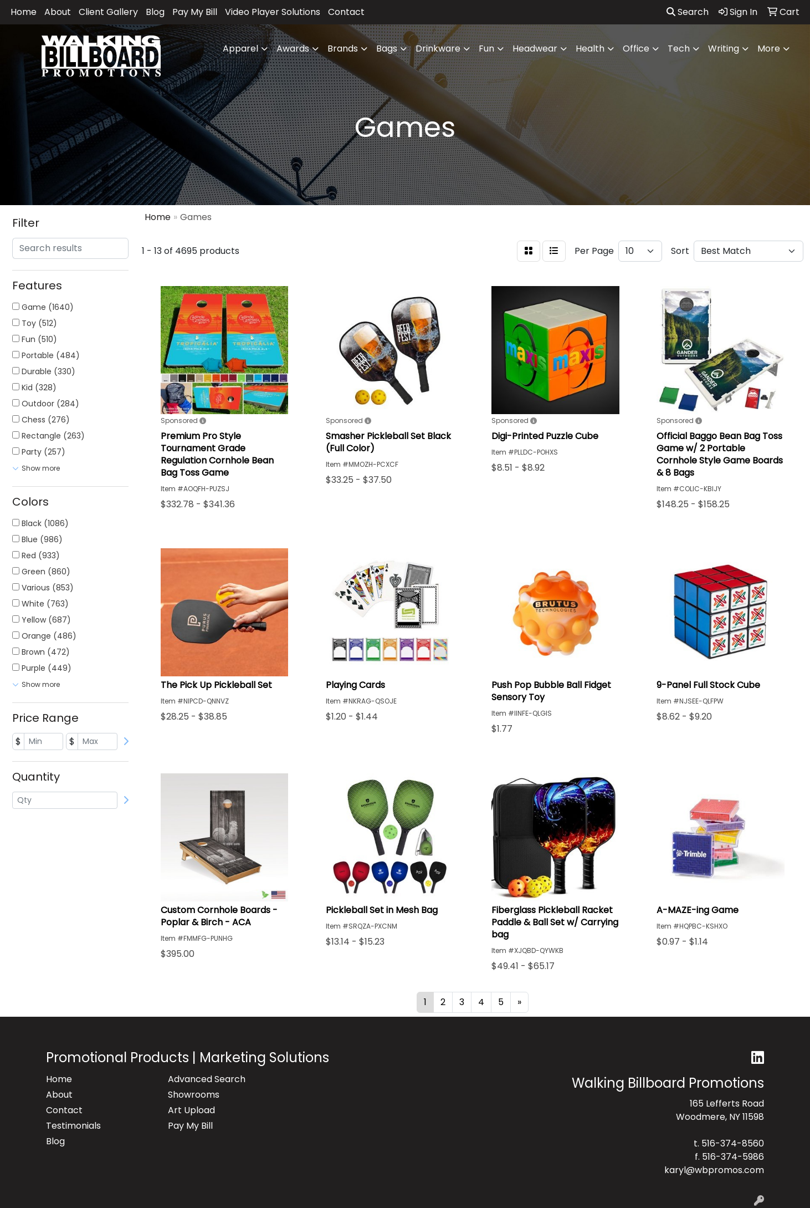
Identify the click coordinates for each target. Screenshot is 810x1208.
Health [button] (590, 48)
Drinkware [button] (438, 48)
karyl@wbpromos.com (714, 1170)
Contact (346, 12)
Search (688, 12)
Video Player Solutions (272, 12)
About (57, 12)
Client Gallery (108, 12)
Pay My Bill (194, 12)
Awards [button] (292, 48)
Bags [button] (386, 48)
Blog (155, 12)
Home (24, 12)
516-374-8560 (732, 1143)
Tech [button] (679, 48)
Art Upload (191, 1110)
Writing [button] (723, 48)
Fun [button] (486, 48)
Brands (342, 48)
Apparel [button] (240, 48)
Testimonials (73, 1125)
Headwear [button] (534, 48)
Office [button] (636, 48)
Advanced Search (206, 1079)
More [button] (768, 48)
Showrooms (193, 1094)
